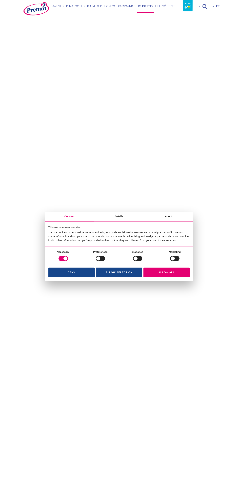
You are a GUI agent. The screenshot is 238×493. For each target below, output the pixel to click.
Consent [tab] (69, 216)
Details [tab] (119, 216)
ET (218, 6)
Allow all (166, 272)
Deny (71, 272)
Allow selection (119, 272)
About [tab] (168, 216)
